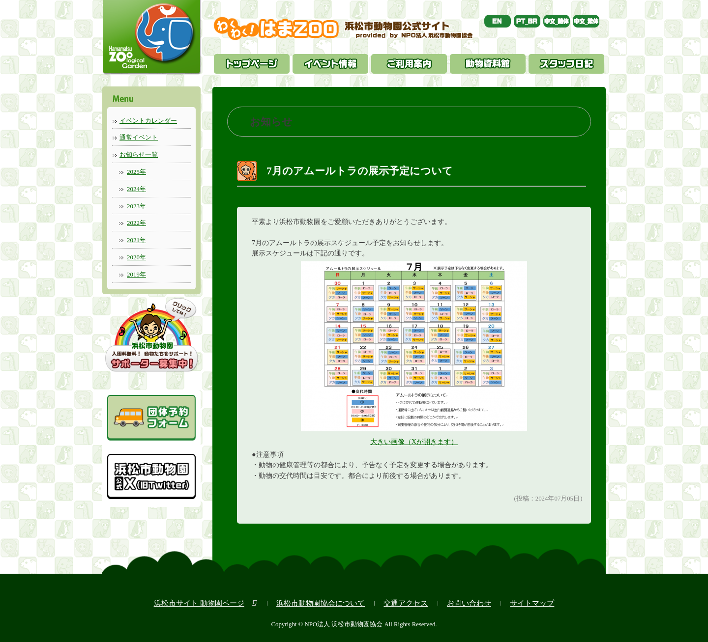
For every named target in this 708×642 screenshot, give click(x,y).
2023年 (136, 206)
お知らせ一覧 (138, 154)
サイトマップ (532, 603)
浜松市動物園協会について (320, 603)
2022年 (136, 222)
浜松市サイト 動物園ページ (199, 603)
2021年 (136, 240)
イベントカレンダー (148, 120)
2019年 (136, 274)
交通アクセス (406, 603)
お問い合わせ (469, 603)
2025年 (136, 171)
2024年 (136, 189)
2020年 (136, 257)
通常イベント (138, 137)
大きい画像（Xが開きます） (414, 442)
